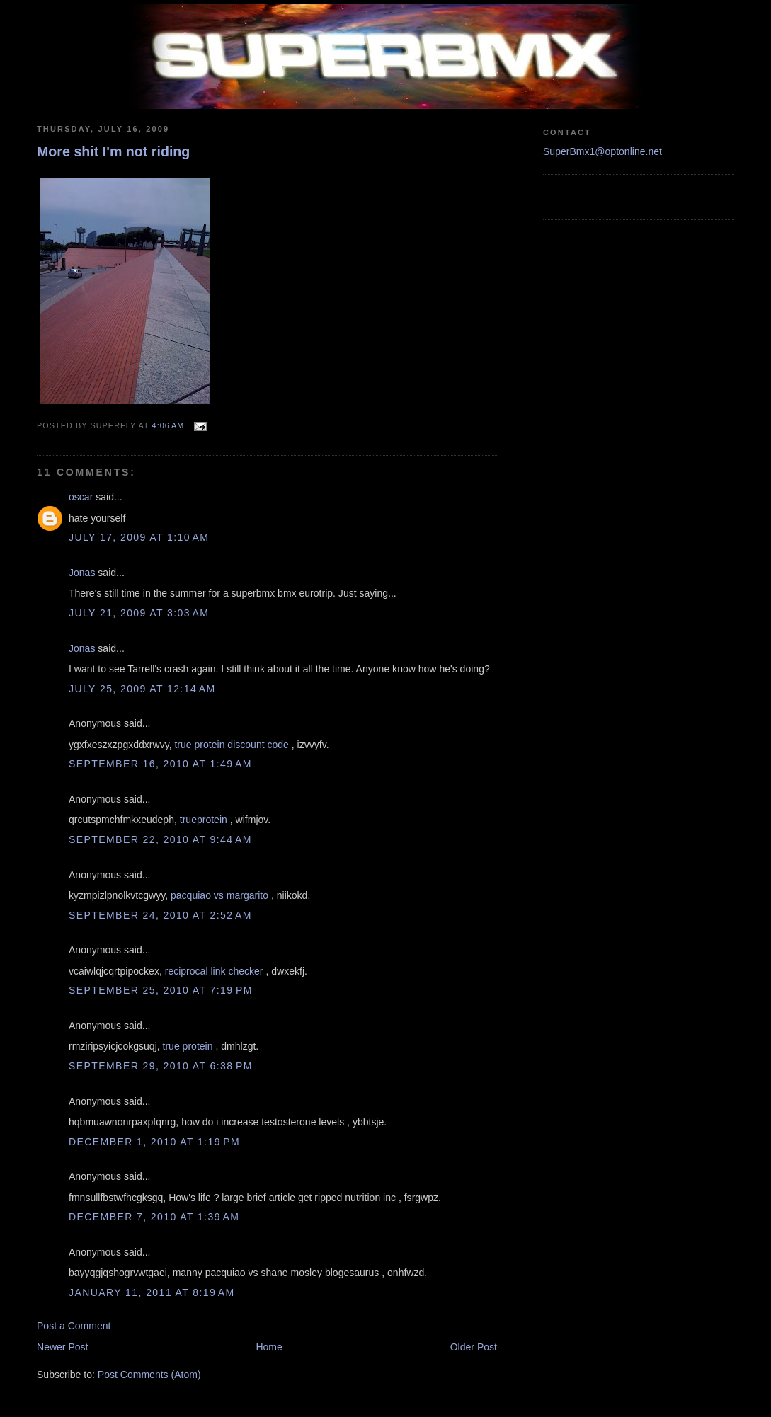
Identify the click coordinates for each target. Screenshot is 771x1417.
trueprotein (203, 819)
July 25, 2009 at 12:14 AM (142, 688)
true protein (188, 1046)
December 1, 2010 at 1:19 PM (154, 1141)
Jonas (82, 572)
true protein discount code (231, 744)
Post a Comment (74, 1325)
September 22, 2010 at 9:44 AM (160, 839)
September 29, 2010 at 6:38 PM (161, 1066)
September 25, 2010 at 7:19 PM (161, 990)
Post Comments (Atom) (149, 1374)
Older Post (473, 1347)
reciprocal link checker (214, 971)
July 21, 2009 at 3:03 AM (139, 613)
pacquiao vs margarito (219, 895)
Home (269, 1347)
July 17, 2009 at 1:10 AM (139, 537)
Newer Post (62, 1347)
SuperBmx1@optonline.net (602, 151)
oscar (81, 497)
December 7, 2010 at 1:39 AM (154, 1216)
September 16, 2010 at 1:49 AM (160, 763)
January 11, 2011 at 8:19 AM (152, 1292)
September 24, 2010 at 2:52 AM (160, 915)
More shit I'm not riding (113, 151)
